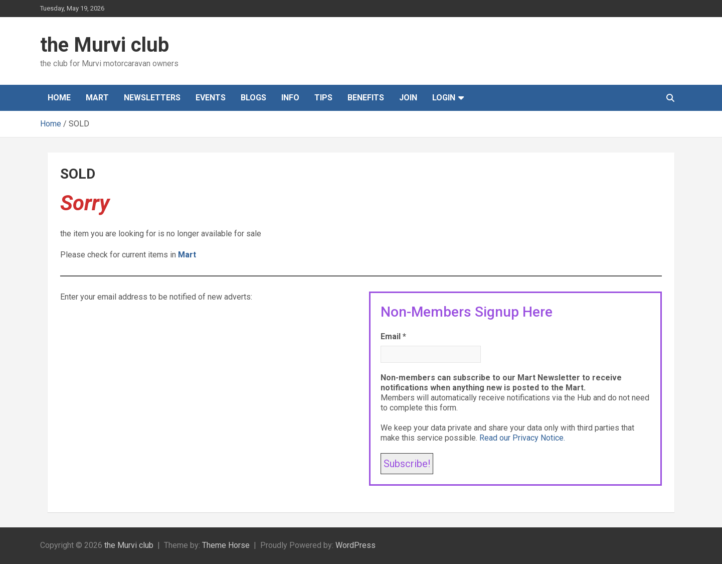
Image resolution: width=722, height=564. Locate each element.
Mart (97, 97)
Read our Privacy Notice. (522, 438)
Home (59, 97)
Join (408, 97)
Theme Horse (226, 545)
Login (443, 97)
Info (290, 97)
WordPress (355, 545)
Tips (323, 97)
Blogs (253, 97)
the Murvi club (104, 45)
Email (393, 336)
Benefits (365, 97)
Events (211, 97)
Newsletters (152, 97)
